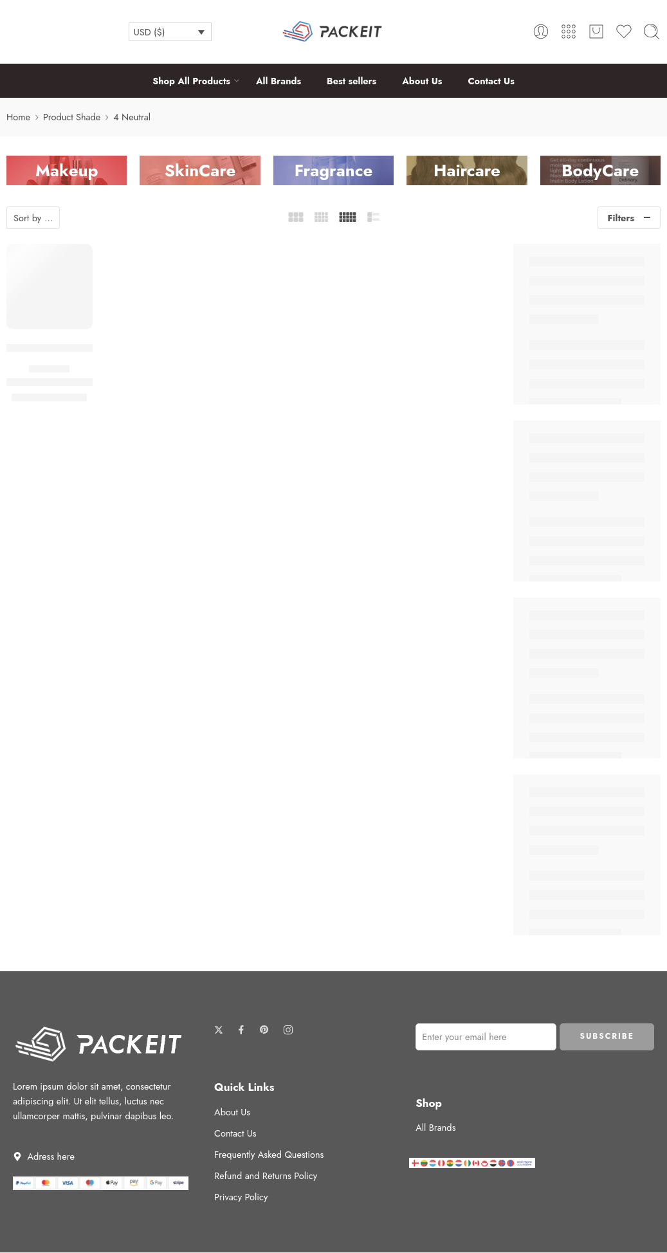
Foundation (49, 369)
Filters (621, 217)
